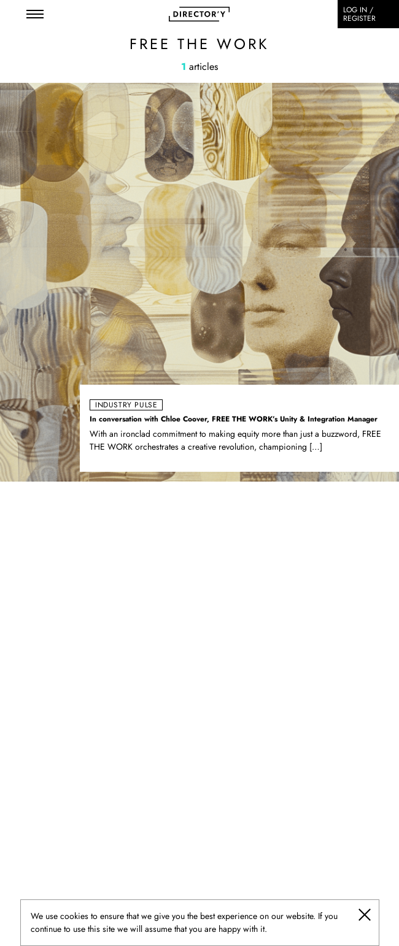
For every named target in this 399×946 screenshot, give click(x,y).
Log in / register (359, 14)
